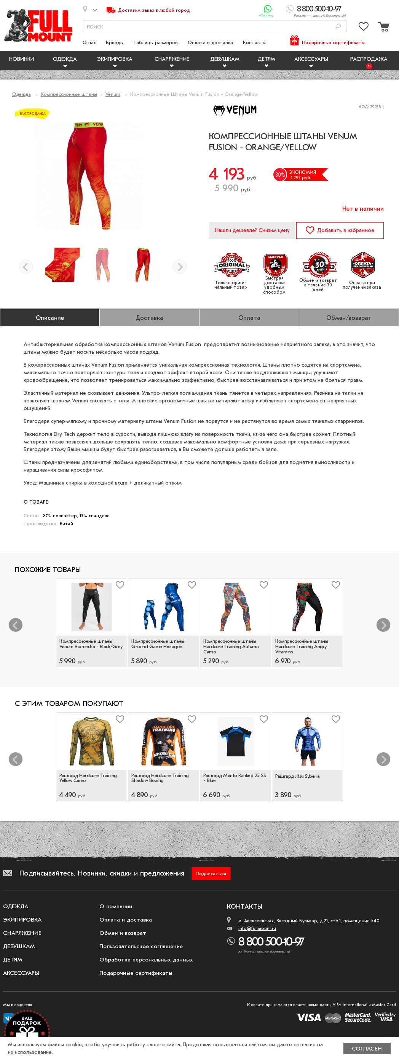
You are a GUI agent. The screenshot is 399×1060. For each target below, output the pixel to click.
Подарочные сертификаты (333, 42)
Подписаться (211, 873)
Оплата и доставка (210, 42)
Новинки (21, 59)
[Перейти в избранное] (363, 28)
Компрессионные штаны (69, 94)
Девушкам (224, 59)
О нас (89, 42)
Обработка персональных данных (146, 959)
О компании (115, 906)
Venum (112, 94)
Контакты (254, 42)
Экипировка (114, 59)
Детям (266, 59)
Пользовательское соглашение (141, 946)
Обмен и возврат (122, 933)
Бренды (114, 42)
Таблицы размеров (155, 42)
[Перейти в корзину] (382, 28)
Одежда (65, 59)
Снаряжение (172, 59)
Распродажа (369, 59)
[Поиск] (338, 26)
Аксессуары (311, 59)
